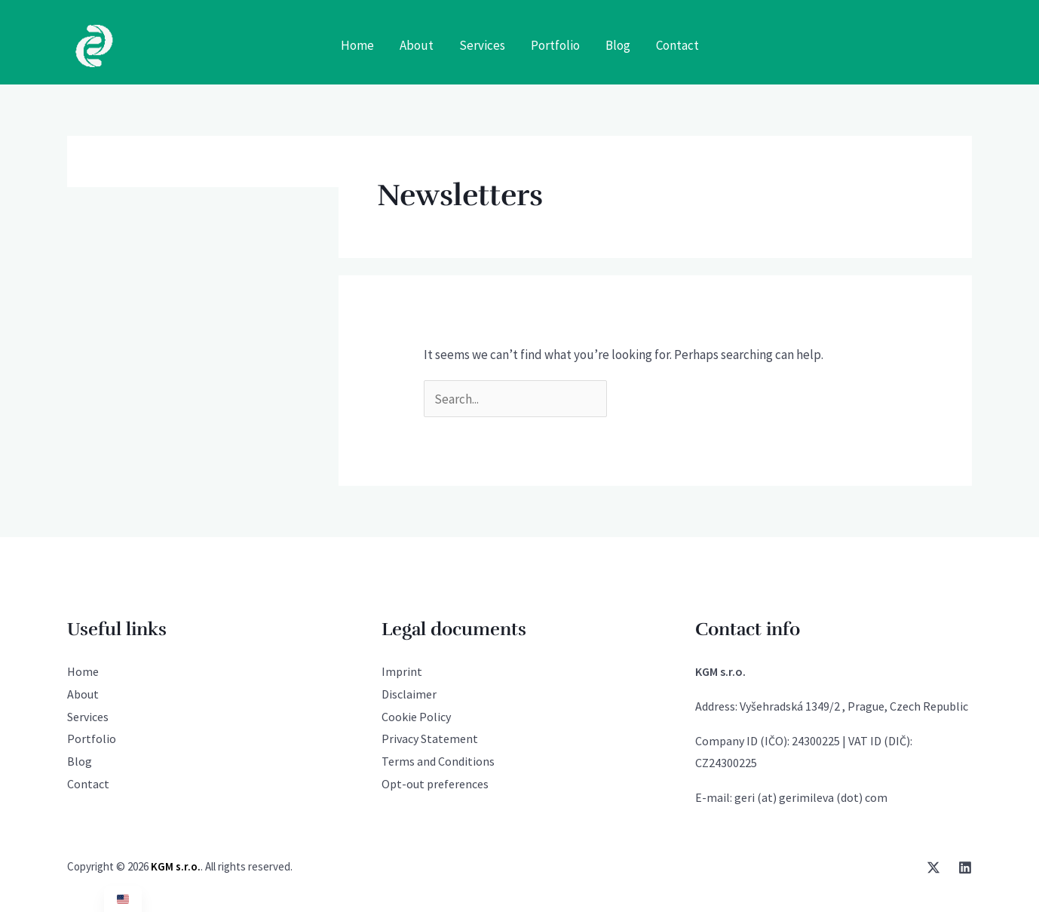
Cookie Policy (416, 716)
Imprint (402, 671)
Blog (79, 761)
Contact (88, 783)
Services (88, 716)
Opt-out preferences (435, 783)
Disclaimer (409, 694)
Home (83, 671)
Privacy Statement (430, 738)
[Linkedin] (965, 867)
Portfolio (91, 738)
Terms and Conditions (438, 761)
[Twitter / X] (933, 867)
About (83, 694)
